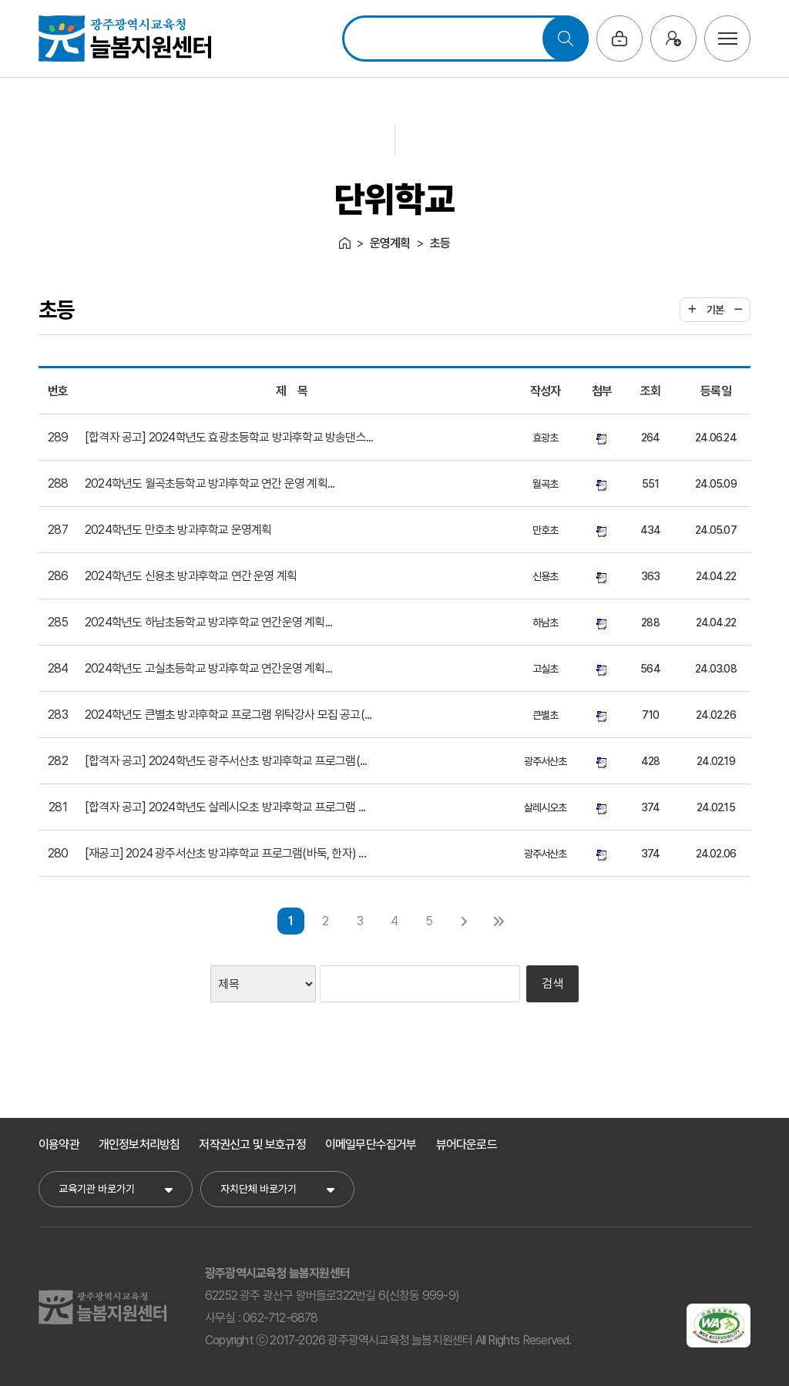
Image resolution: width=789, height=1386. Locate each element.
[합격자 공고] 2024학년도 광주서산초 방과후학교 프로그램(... (226, 760)
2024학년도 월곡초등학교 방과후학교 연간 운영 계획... (209, 483)
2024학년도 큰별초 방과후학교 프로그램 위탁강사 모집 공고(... (228, 714)
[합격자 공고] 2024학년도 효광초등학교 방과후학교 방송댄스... (229, 437)
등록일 (715, 391)
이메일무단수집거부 (371, 1144)
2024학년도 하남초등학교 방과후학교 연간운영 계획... (208, 622)
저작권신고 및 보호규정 (252, 1144)
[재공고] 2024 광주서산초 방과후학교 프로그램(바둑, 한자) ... (225, 853)
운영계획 (390, 243)
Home (345, 243)
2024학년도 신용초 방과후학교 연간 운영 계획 (191, 576)
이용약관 (59, 1144)
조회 (650, 391)
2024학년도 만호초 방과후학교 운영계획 (178, 529)
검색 (552, 983)
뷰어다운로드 (466, 1144)
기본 (715, 310)
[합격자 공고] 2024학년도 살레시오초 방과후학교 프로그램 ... (225, 807)
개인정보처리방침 (139, 1144)
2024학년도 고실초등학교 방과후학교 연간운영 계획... (208, 668)
